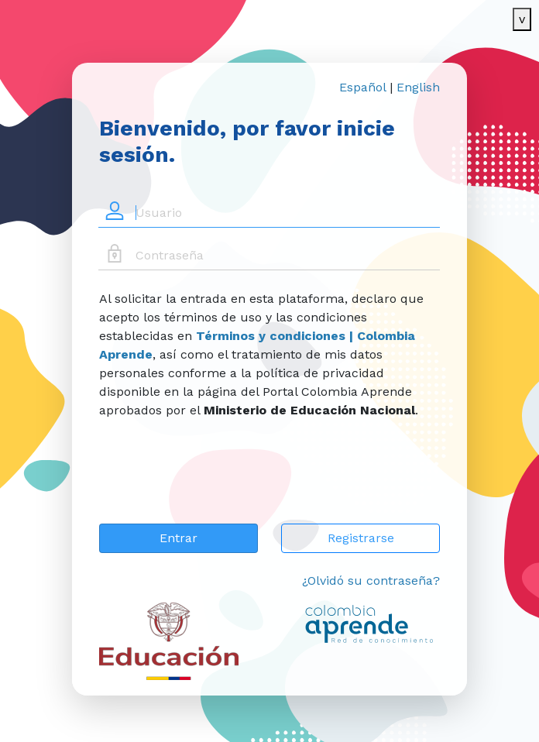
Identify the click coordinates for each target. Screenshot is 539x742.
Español (362, 87)
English (418, 87)
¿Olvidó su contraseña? (371, 580)
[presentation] (217, 481)
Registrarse (361, 538)
